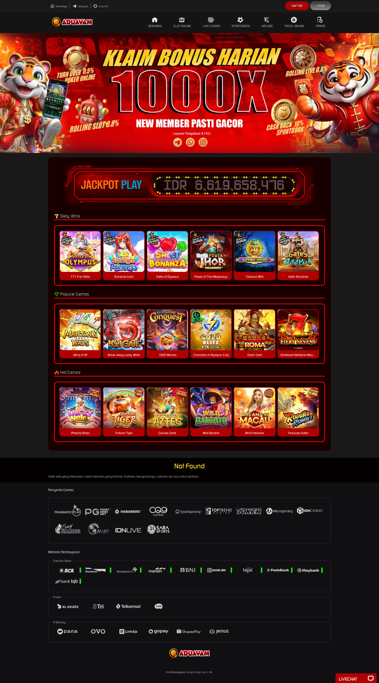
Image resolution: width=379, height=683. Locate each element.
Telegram (80, 6)
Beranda (155, 22)
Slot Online (182, 22)
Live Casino (211, 22)
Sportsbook (241, 22)
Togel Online (294, 22)
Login (320, 6)
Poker (320, 22)
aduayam (180, 672)
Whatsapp (59, 6)
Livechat (100, 6)
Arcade (267, 22)
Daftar (297, 6)
